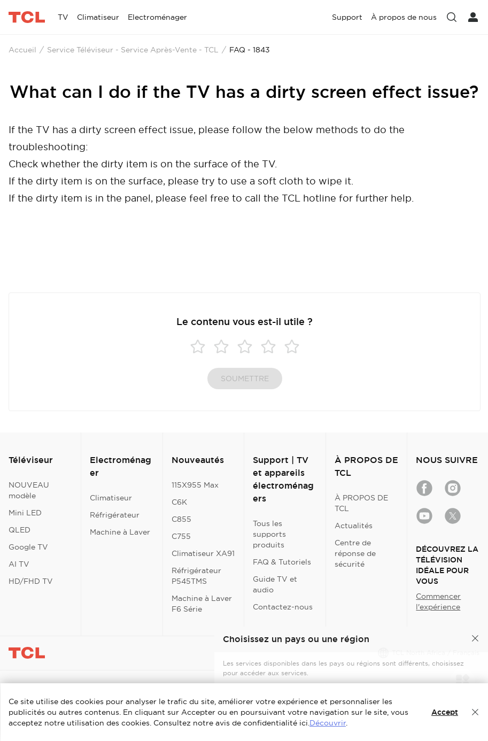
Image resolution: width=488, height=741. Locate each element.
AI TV (19, 564)
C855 (181, 519)
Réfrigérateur (115, 515)
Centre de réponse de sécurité (355, 553)
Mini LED (25, 513)
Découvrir (327, 723)
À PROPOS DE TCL (361, 503)
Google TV (28, 547)
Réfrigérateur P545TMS (196, 576)
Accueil (22, 50)
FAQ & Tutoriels (282, 562)
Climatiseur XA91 (203, 553)
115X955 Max (195, 485)
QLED (19, 530)
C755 (181, 536)
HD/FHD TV (31, 581)
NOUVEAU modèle (29, 490)
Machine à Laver (120, 532)
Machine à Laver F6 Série (202, 603)
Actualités (354, 525)
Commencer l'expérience (438, 601)
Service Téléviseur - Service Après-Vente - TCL (133, 50)
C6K (179, 502)
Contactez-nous (283, 607)
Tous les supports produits (269, 534)
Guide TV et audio (275, 584)
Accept (444, 712)
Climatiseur (111, 498)
